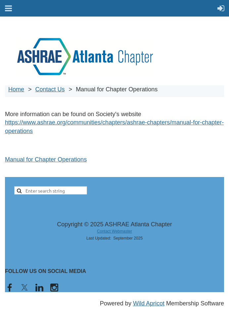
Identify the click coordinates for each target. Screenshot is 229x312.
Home (16, 89)
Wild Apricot (148, 303)
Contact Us (50, 89)
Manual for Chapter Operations (46, 159)
